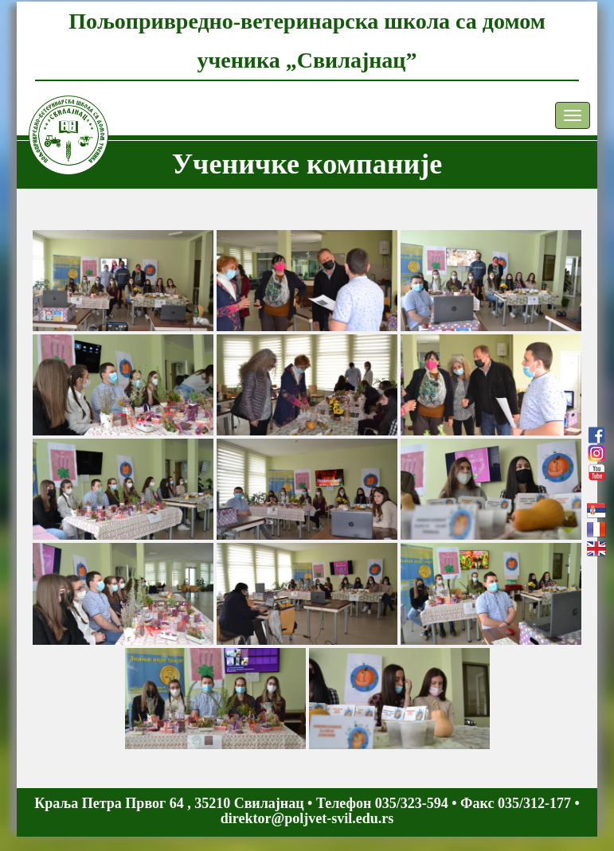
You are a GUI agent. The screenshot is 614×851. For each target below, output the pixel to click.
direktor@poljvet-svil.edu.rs (307, 818)
